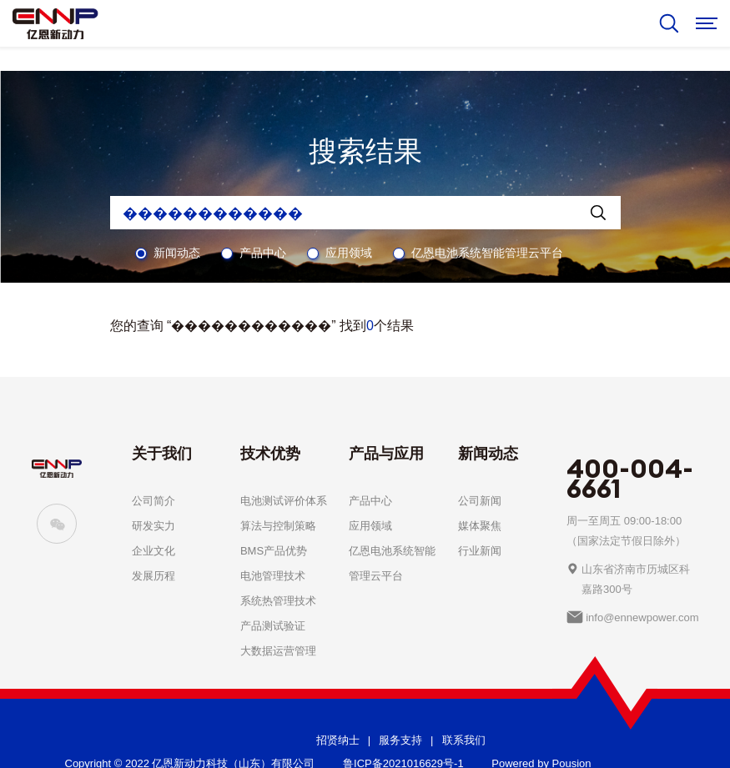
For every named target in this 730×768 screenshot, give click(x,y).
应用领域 (348, 252)
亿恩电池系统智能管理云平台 (487, 252)
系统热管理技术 (278, 601)
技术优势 (270, 453)
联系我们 (464, 740)
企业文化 (153, 551)
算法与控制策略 (278, 526)
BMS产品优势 (273, 551)
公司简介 (153, 500)
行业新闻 (479, 551)
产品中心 (262, 252)
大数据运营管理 (278, 651)
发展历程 (153, 576)
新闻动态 (177, 252)
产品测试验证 (272, 626)
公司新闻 (479, 500)
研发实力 (153, 526)
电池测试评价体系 (283, 500)
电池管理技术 (272, 576)
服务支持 (400, 740)
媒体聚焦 (479, 526)
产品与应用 (386, 453)
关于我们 (162, 453)
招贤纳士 (338, 740)
